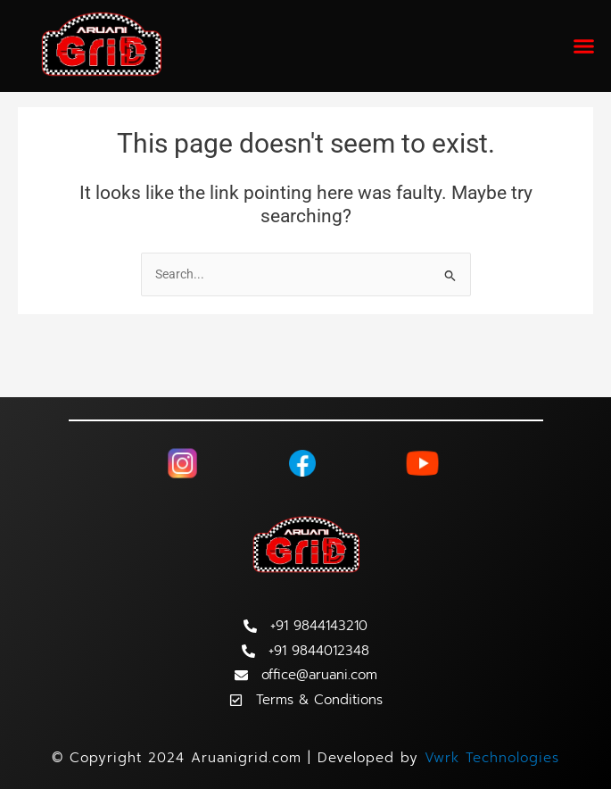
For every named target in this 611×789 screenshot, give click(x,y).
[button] (584, 46)
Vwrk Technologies (492, 758)
